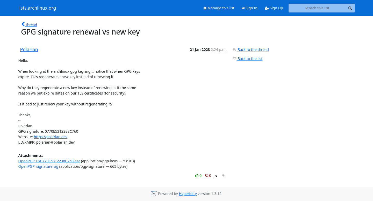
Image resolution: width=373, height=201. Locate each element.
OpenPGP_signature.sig (38, 166)
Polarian (29, 49)
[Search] (350, 8)
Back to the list (247, 58)
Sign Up (274, 7)
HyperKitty (188, 193)
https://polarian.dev (50, 136)
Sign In (249, 7)
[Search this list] (317, 8)
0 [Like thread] (198, 175)
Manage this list (218, 7)
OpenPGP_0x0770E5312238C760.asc (49, 160)
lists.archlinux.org (37, 8)
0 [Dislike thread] (208, 175)
